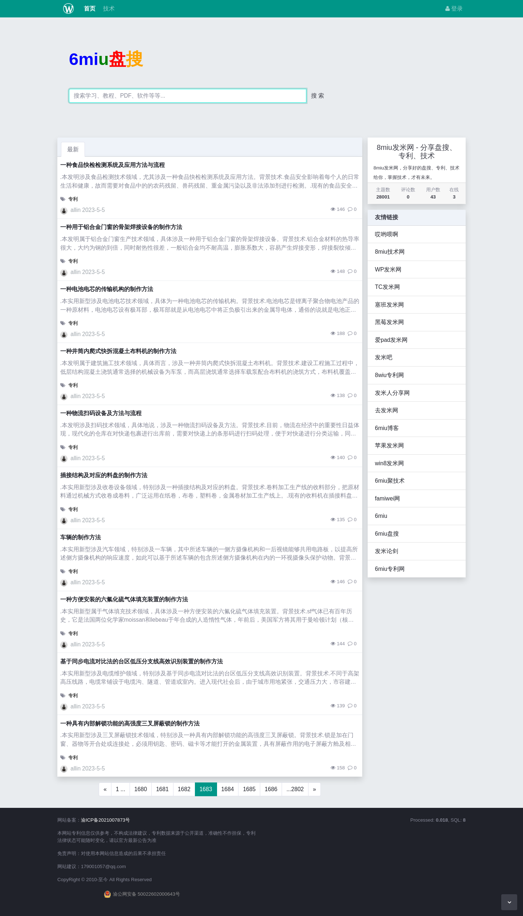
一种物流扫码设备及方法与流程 (101, 413)
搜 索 (317, 96)
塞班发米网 (389, 305)
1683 (206, 789)
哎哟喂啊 (386, 234)
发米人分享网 (392, 393)
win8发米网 (389, 463)
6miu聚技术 (390, 481)
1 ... (120, 789)
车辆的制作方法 (80, 537)
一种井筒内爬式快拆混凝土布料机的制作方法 (118, 351)
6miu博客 (387, 428)
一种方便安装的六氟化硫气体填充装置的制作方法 (124, 599)
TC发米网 (387, 287)
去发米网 (386, 410)
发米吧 (383, 357)
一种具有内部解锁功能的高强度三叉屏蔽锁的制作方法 (130, 723)
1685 (249, 789)
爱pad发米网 (391, 340)
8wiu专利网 (389, 375)
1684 (227, 789)
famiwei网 (387, 498)
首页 (88, 8)
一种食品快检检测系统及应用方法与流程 (112, 165)
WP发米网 (388, 269)
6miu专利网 (390, 569)
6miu (381, 516)
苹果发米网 (389, 445)
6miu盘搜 (387, 534)
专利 (73, 199)
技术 (107, 8)
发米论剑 (386, 551)
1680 (140, 789)
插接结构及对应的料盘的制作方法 (103, 475)
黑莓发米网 (389, 322)
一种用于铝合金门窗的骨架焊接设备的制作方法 (121, 227)
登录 (454, 8)
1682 (184, 789)
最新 (73, 149)
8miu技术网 (390, 252)
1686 (271, 789)
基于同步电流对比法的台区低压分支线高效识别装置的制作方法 (141, 661)
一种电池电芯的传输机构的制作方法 (106, 289)
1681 (162, 789)
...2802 (295, 789)
